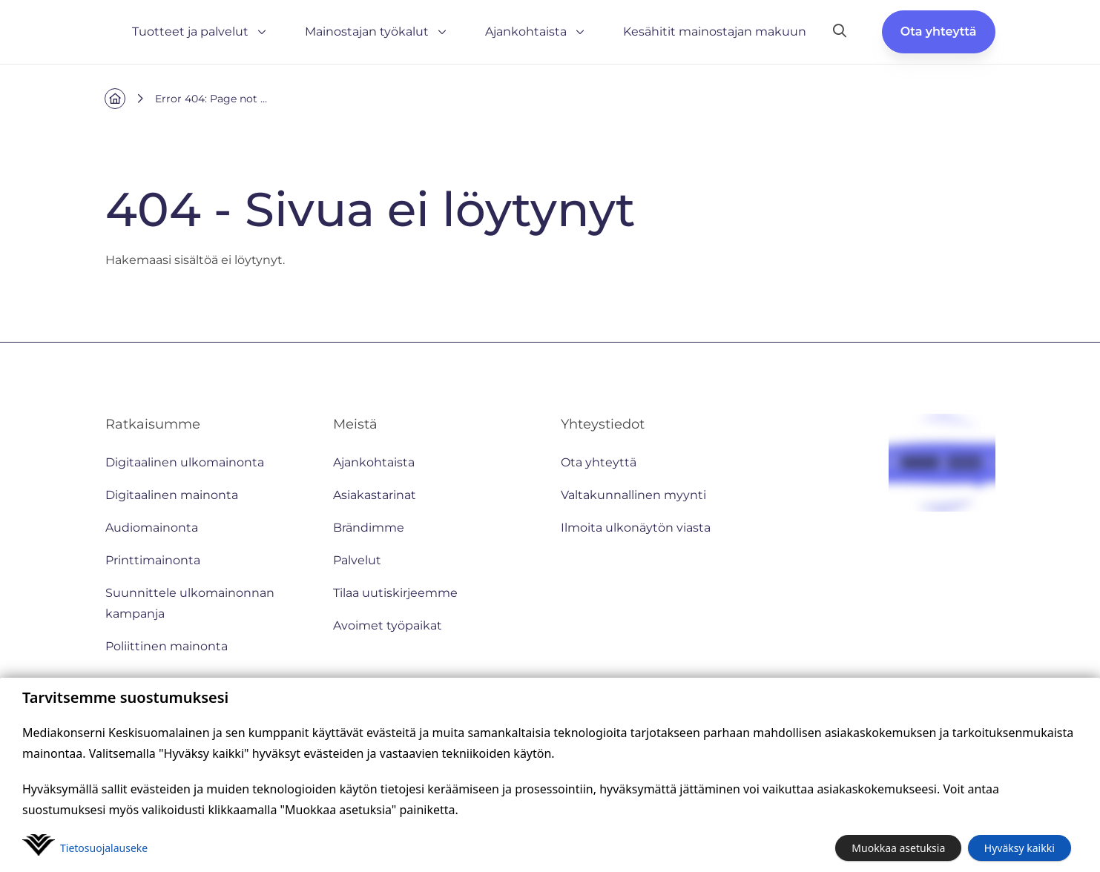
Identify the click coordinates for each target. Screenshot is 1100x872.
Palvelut (357, 560)
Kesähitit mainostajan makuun (714, 31)
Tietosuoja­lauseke (104, 848)
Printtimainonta (152, 560)
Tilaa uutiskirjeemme (395, 593)
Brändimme (368, 528)
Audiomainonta (151, 528)
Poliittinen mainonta (166, 646)
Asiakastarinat (374, 495)
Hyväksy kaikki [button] (1019, 848)
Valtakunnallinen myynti (633, 495)
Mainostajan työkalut (377, 31)
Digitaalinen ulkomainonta (184, 462)
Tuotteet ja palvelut (200, 31)
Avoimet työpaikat (387, 625)
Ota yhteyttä (938, 31)
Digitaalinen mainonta (171, 495)
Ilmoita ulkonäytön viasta (636, 528)
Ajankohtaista (536, 31)
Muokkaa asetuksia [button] (898, 848)
